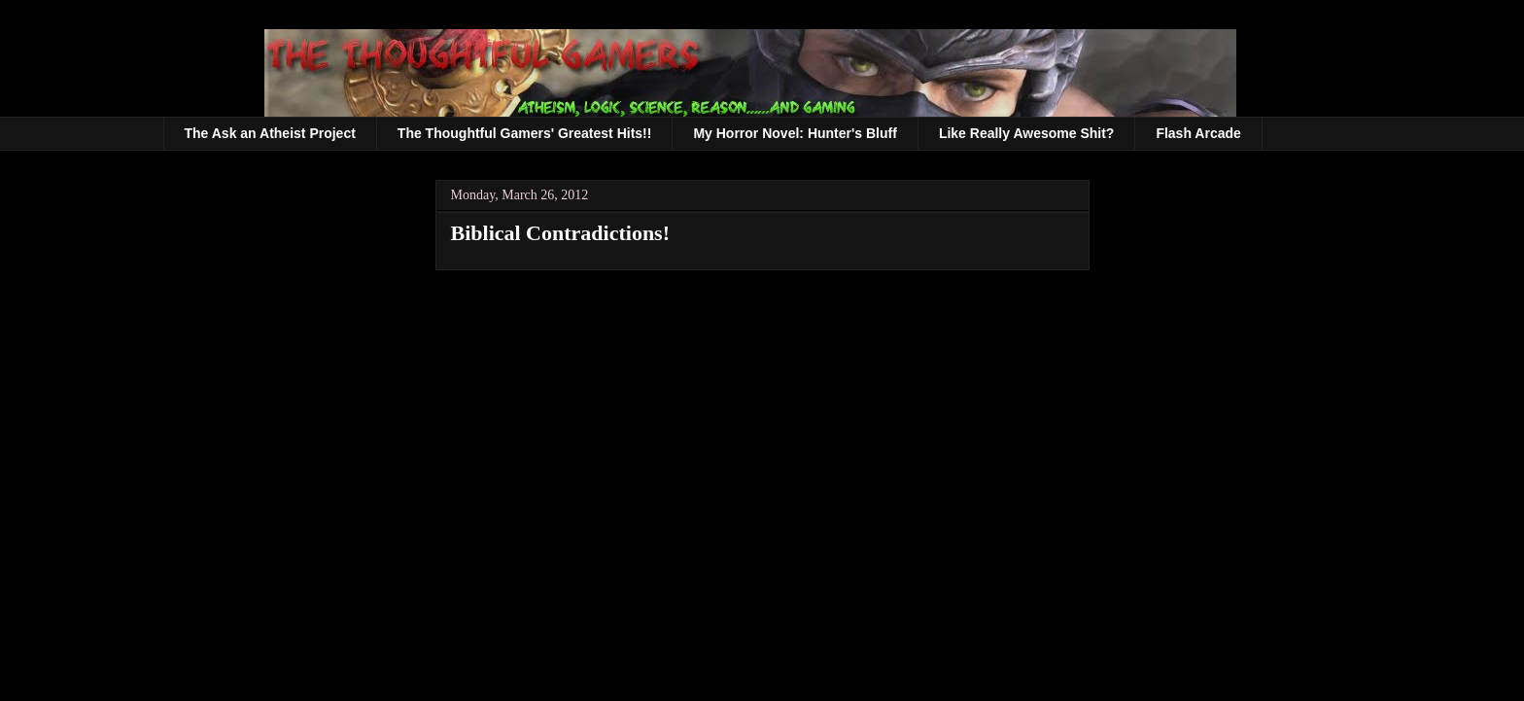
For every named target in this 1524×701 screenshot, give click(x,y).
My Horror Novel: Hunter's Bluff (794, 133)
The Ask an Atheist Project (270, 133)
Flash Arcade (1198, 133)
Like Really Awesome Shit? (1027, 133)
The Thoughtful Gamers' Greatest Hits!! (525, 133)
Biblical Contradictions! (561, 233)
